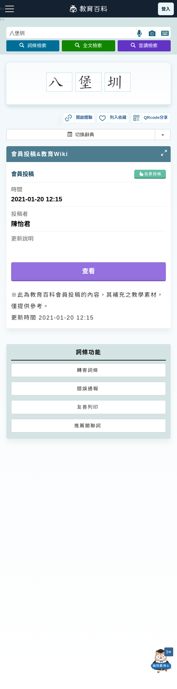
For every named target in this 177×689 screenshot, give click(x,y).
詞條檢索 (32, 45)
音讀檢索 (144, 45)
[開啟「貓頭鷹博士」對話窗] (161, 661)
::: (2, 19)
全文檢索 (88, 45)
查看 (88, 271)
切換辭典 (80, 134)
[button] (139, 33)
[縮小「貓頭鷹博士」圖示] (168, 651)
